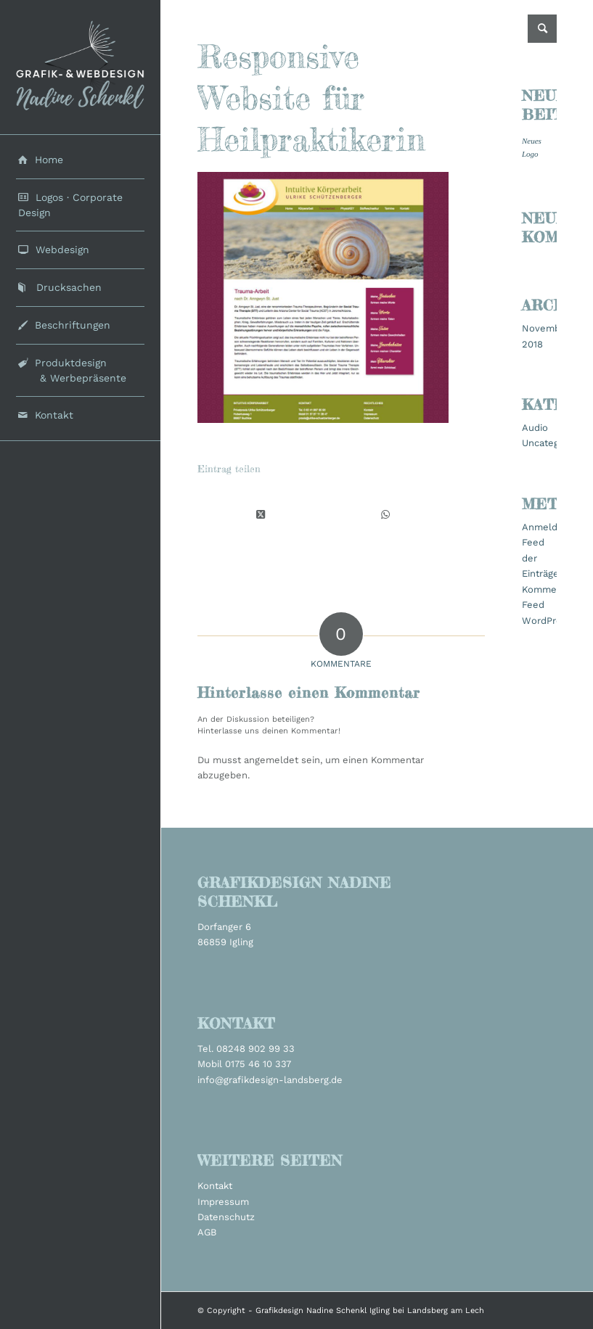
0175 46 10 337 (258, 1063)
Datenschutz (226, 1216)
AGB (206, 1232)
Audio (535, 427)
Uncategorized (554, 442)
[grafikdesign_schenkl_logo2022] (80, 67)
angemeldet (271, 759)
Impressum (223, 1201)
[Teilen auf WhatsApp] (386, 514)
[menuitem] (80, 160)
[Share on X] (260, 514)
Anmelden (545, 527)
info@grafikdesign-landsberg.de (270, 1079)
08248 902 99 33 (255, 1048)
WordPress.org (555, 620)
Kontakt (214, 1185)
